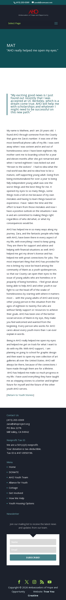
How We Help (16, 498)
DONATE (14, 472)
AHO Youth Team (18, 477)
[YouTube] (49, 582)
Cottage (13, 487)
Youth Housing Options (21, 503)
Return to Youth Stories (20, 395)
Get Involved (16, 492)
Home (12, 466)
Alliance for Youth (18, 482)
